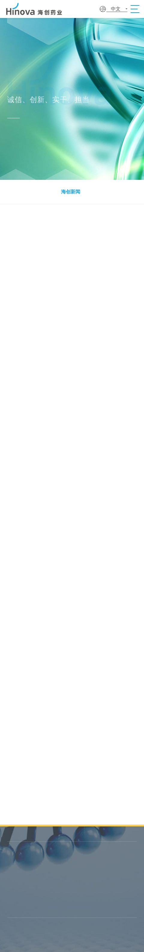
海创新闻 (69, 191)
